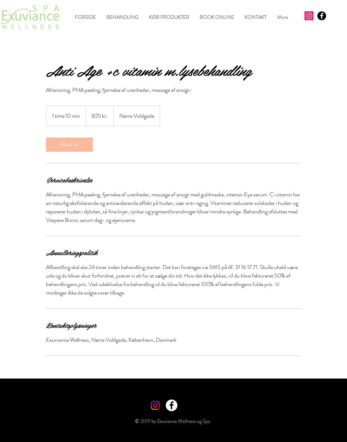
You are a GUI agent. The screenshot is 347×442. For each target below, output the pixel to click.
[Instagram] (309, 15)
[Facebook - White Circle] (171, 405)
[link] (69, 145)
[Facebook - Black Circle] (321, 15)
